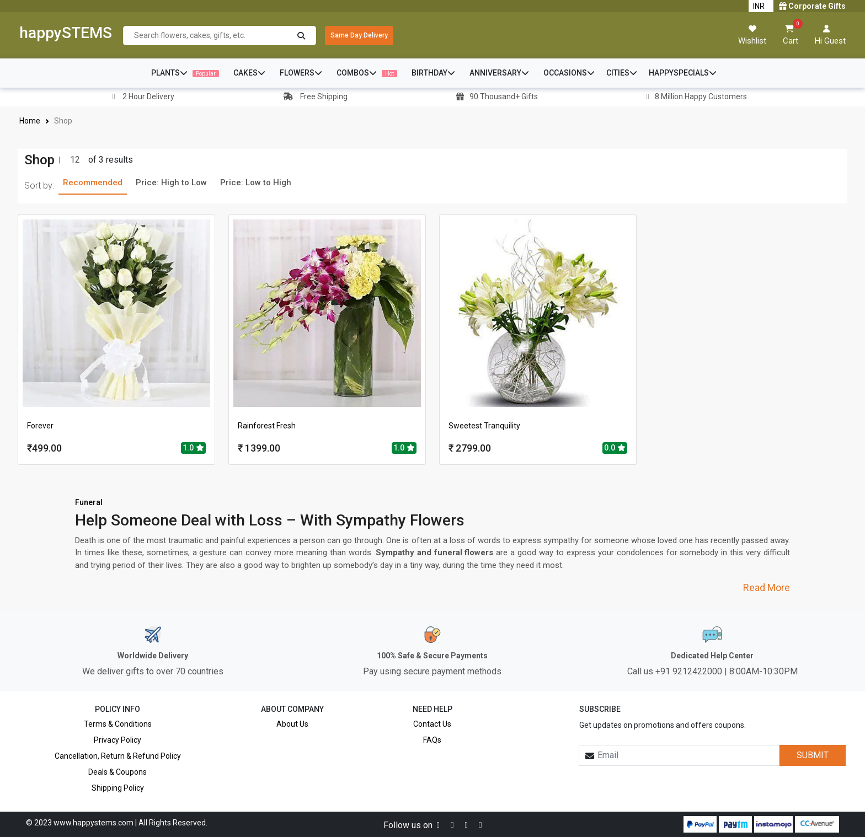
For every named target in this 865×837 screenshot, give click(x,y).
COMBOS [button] (367, 72)
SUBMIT (813, 755)
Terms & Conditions (118, 724)
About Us (292, 724)
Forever (40, 425)
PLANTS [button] (185, 72)
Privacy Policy (117, 740)
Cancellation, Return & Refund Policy (118, 756)
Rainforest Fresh (267, 425)
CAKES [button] (249, 72)
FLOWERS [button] (301, 72)
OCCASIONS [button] (569, 72)
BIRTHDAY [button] (433, 72)
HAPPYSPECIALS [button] (683, 72)
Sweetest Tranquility (484, 425)
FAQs (432, 740)
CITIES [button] (621, 72)
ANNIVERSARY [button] (499, 72)
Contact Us (432, 724)
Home (30, 120)
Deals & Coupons (117, 772)
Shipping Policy (118, 788)
